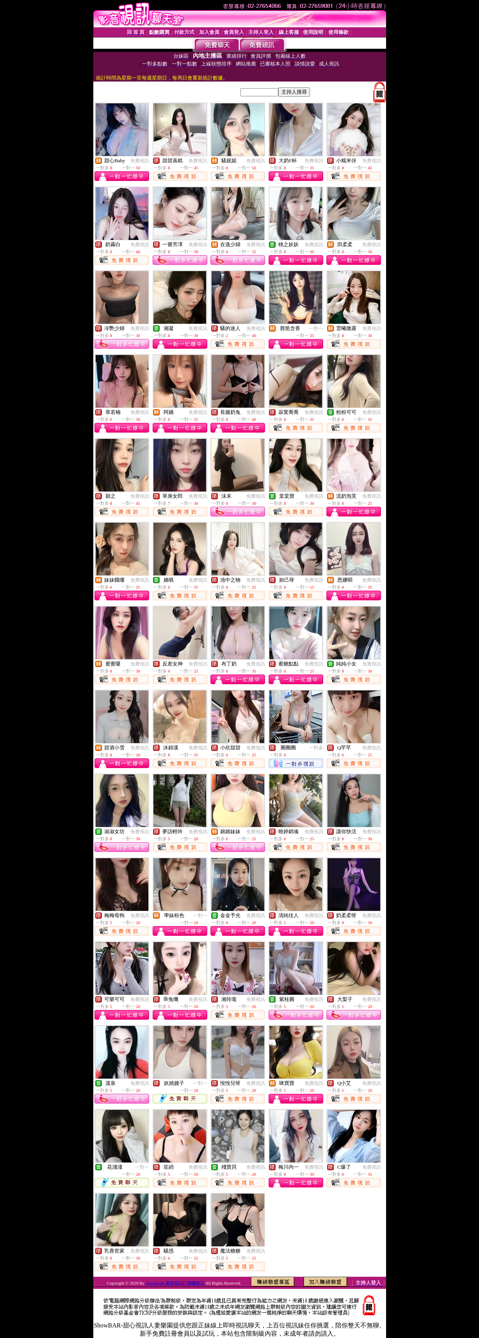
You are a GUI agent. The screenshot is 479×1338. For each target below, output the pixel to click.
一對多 (316, 748)
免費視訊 (139, 160)
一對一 (316, 328)
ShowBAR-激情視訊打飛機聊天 (175, 1283)
